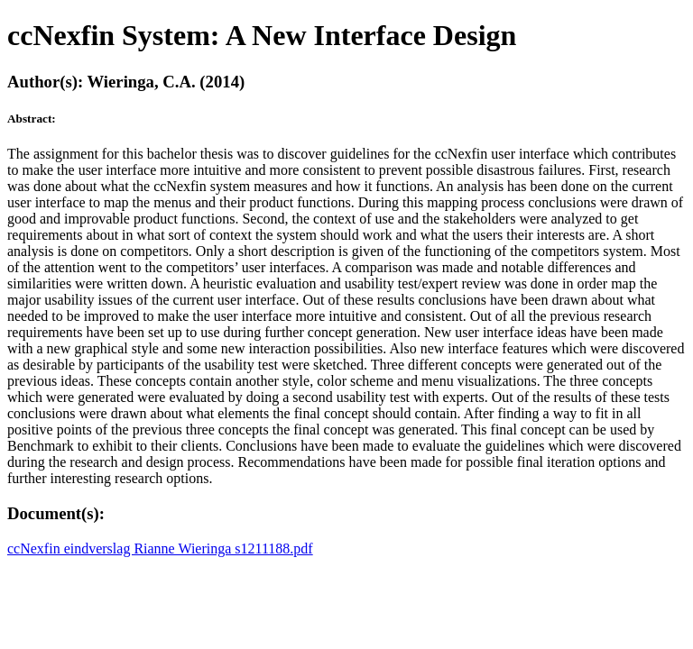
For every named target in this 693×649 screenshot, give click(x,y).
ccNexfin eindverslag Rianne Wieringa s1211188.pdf (160, 548)
